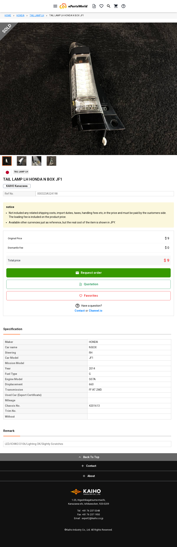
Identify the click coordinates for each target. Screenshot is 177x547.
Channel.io (95, 310)
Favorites (88, 295)
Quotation (88, 284)
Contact (80, 310)
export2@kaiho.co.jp (92, 518)
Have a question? (88, 305)
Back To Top (88, 457)
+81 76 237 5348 (91, 510)
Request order (88, 273)
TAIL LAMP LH (37, 15)
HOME (8, 15)
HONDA (20, 15)
